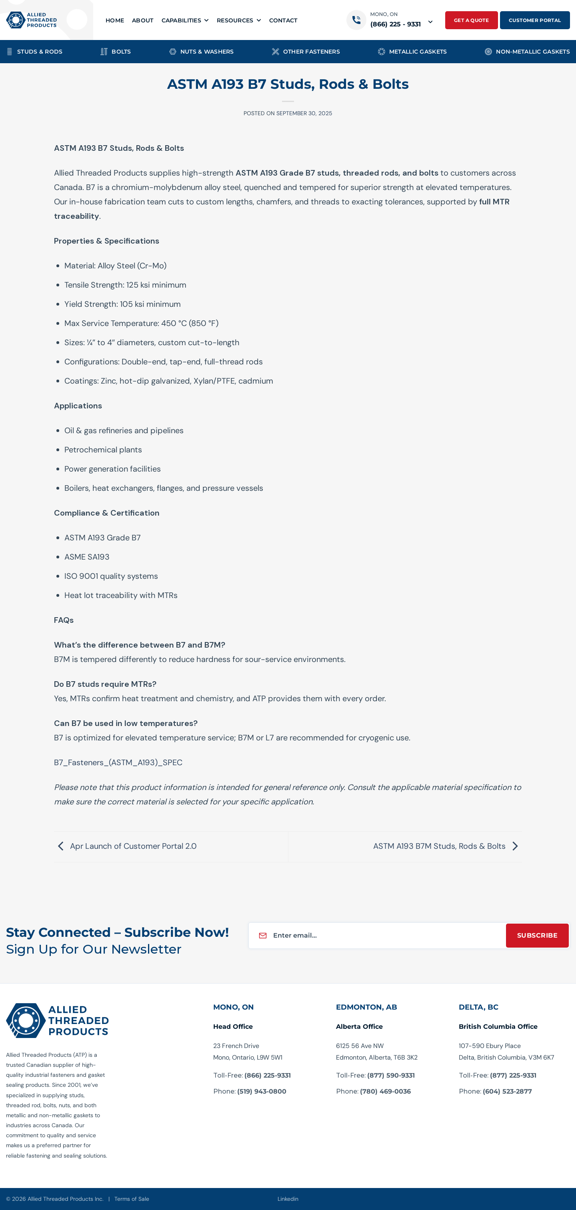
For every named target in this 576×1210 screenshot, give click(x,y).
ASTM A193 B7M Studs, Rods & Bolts (447, 846)
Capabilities (185, 20)
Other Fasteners (306, 51)
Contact (283, 20)
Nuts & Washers (201, 51)
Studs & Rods (34, 51)
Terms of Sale (131, 1198)
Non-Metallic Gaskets (527, 51)
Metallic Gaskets (412, 51)
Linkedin (288, 1198)
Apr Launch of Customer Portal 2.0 (125, 846)
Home (115, 20)
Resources (239, 20)
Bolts (115, 51)
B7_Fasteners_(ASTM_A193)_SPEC (118, 762)
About (142, 20)
